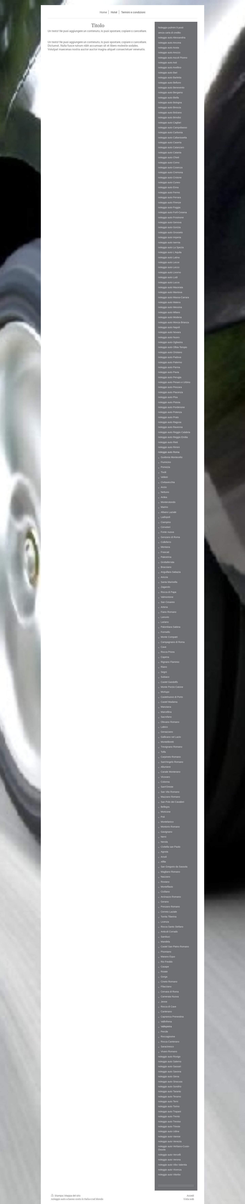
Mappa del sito (72, 1195)
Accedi (190, 1195)
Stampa (57, 1195)
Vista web (188, 1199)
